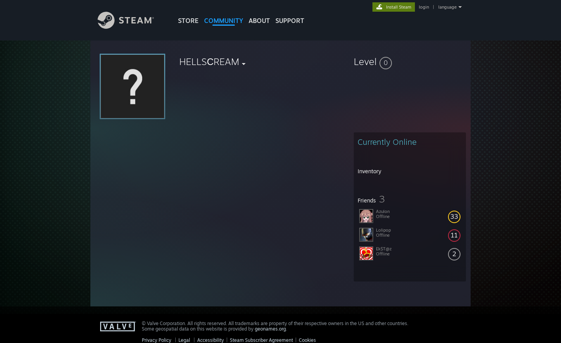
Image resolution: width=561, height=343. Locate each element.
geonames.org (270, 329)
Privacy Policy (156, 340)
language (447, 7)
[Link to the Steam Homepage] (131, 26)
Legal (184, 340)
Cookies (307, 340)
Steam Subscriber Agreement (261, 340)
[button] (410, 61)
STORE (188, 21)
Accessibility (210, 340)
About (259, 21)
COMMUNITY (223, 21)
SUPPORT (289, 21)
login (424, 7)
